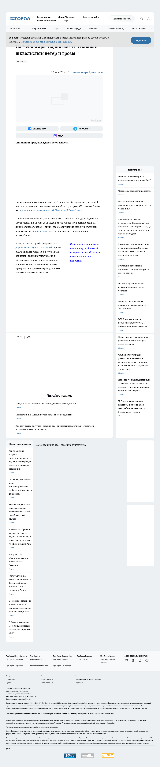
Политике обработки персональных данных (46, 41)
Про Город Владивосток (39, 666)
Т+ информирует (37, 28)
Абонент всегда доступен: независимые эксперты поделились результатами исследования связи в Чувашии (59, 429)
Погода (21, 61)
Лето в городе (74, 28)
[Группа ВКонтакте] (37, 128)
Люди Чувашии (66, 17)
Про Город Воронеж (84, 656)
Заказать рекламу (115, 28)
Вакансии (93, 28)
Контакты (79, 676)
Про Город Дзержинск (14, 666)
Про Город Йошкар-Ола (62, 656)
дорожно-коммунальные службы (35, 247)
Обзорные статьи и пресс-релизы (88, 679)
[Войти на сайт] (148, 19)
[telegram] (29, 337)
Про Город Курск (36, 659)
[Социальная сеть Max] (59, 135)
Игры (66, 20)
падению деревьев (42, 231)
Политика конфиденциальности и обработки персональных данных (32, 727)
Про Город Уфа (82, 659)
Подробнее (111, 723)
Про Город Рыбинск (60, 659)
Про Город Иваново (108, 656)
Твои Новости (35, 656)
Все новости (44, 17)
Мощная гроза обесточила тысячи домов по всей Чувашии (59, 405)
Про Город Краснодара (62, 666)
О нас (42, 676)
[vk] (19, 337)
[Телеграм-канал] (81, 128)
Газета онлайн (91, 17)
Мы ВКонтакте (139, 28)
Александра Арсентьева (88, 72)
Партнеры (79, 683)
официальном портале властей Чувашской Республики (50, 210)
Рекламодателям (46, 20)
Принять (141, 40)
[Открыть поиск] (141, 19)
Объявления (10, 679)
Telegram (9, 676)
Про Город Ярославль (14, 659)
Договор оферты (46, 679)
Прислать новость (122, 18)
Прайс (8, 683)
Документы (15, 28)
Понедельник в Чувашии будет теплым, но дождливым (59, 416)
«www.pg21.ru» (25, 688)
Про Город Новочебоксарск (16, 656)
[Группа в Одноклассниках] (133, 660)
